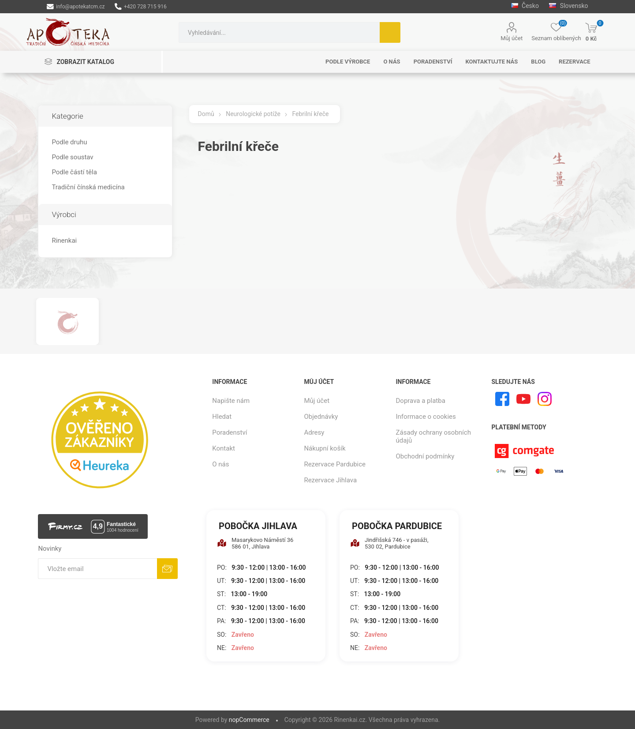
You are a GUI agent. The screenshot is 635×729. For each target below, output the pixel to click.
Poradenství (229, 432)
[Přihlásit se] (97, 568)
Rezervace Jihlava (330, 480)
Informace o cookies (426, 417)
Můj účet (512, 38)
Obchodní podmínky (425, 456)
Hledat (390, 32)
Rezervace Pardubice (335, 464)
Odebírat (167, 568)
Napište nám (231, 401)
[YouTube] (523, 399)
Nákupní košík (324, 448)
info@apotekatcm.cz (76, 6)
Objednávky (321, 417)
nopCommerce (249, 719)
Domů (206, 113)
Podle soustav (72, 157)
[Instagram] (545, 399)
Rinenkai (64, 240)
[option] (67, 321)
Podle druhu (69, 142)
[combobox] (279, 32)
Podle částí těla (74, 172)
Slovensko (568, 5)
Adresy (314, 432)
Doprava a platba (420, 401)
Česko (525, 5)
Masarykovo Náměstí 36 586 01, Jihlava (255, 543)
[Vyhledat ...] (279, 32)
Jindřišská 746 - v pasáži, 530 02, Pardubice (389, 543)
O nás (220, 464)
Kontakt (223, 448)
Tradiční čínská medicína (88, 187)
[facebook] (502, 399)
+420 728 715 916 (140, 6)
